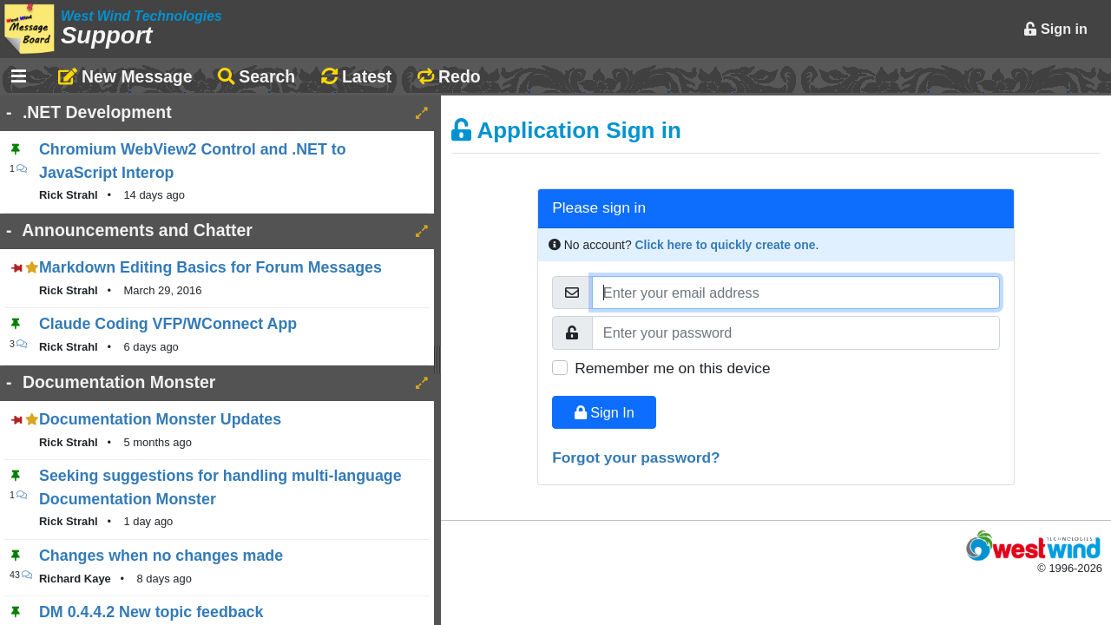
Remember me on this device (672, 368)
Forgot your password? (636, 457)
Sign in (1055, 28)
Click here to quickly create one (725, 245)
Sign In (604, 412)
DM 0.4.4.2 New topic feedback (151, 612)
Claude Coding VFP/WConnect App (168, 323)
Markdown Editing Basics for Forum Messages (210, 267)
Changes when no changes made (161, 555)
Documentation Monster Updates (160, 419)
